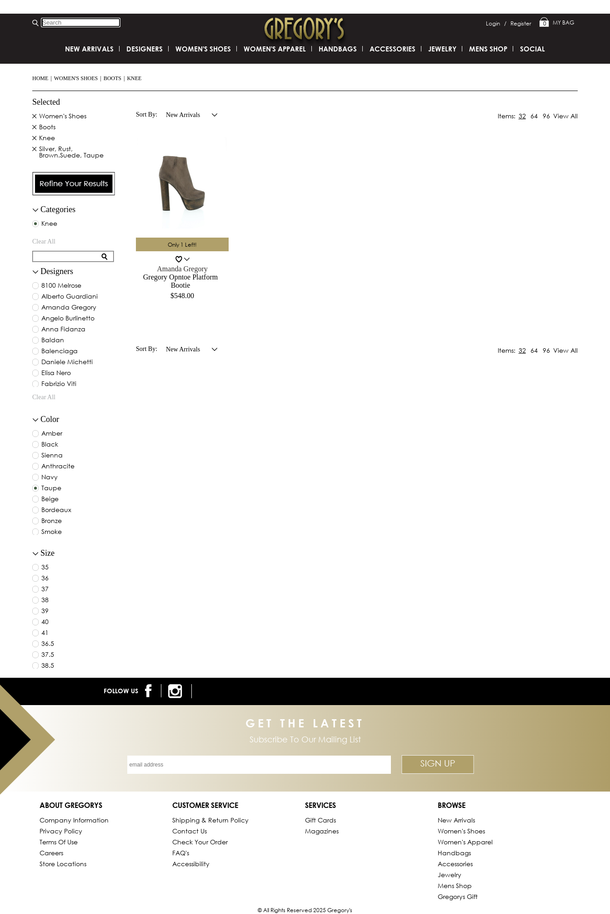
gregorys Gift (458, 896)
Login (496, 23)
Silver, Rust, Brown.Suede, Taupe (71, 152)
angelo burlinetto (68, 318)
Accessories (392, 48)
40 (45, 622)
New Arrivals (89, 48)
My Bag (557, 23)
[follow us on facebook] (149, 690)
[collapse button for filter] (35, 272)
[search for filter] (67, 256)
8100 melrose (61, 285)
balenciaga (59, 351)
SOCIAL (532, 48)
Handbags (338, 48)
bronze (51, 521)
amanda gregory (68, 307)
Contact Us (189, 831)
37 (45, 589)
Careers (51, 852)
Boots (112, 78)
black (49, 444)
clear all (43, 241)
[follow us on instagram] (176, 691)
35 (45, 567)
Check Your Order (200, 842)
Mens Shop (488, 48)
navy (49, 477)
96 (546, 116)
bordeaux (56, 510)
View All (565, 116)
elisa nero (56, 373)
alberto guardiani (69, 296)
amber (51, 433)
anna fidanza (63, 329)
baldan (52, 340)
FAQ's (180, 852)
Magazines (322, 831)
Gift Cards (320, 820)
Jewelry (442, 48)
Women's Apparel (275, 48)
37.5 (47, 655)
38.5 (47, 666)
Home (40, 78)
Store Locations (63, 863)
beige (50, 499)
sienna (52, 455)
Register (520, 23)
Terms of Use (59, 842)
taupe (51, 488)
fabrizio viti (58, 384)
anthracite (58, 466)
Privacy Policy (61, 831)
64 (534, 116)
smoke (51, 532)
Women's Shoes (76, 78)
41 (45, 633)
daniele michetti (67, 362)
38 (45, 600)
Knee (134, 78)
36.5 (47, 644)
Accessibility (191, 863)
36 (45, 578)
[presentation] (73, 183)
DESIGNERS (144, 48)
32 (522, 116)
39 (45, 611)
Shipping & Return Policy (210, 820)
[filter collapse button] (35, 210)
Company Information (74, 820)
